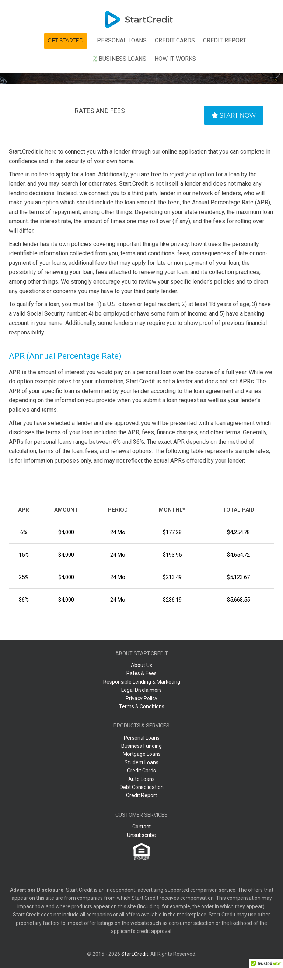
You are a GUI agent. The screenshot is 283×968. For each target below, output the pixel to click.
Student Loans (141, 762)
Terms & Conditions (141, 706)
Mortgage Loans (142, 754)
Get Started (66, 40)
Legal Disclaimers (141, 690)
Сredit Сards (175, 40)
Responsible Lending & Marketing (141, 682)
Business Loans (119, 58)
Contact (141, 827)
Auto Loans (141, 779)
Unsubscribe (141, 835)
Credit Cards (141, 771)
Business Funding (141, 746)
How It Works (175, 58)
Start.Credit (134, 954)
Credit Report (224, 40)
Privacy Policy (141, 698)
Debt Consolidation (142, 787)
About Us (141, 665)
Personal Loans (122, 40)
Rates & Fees (141, 673)
